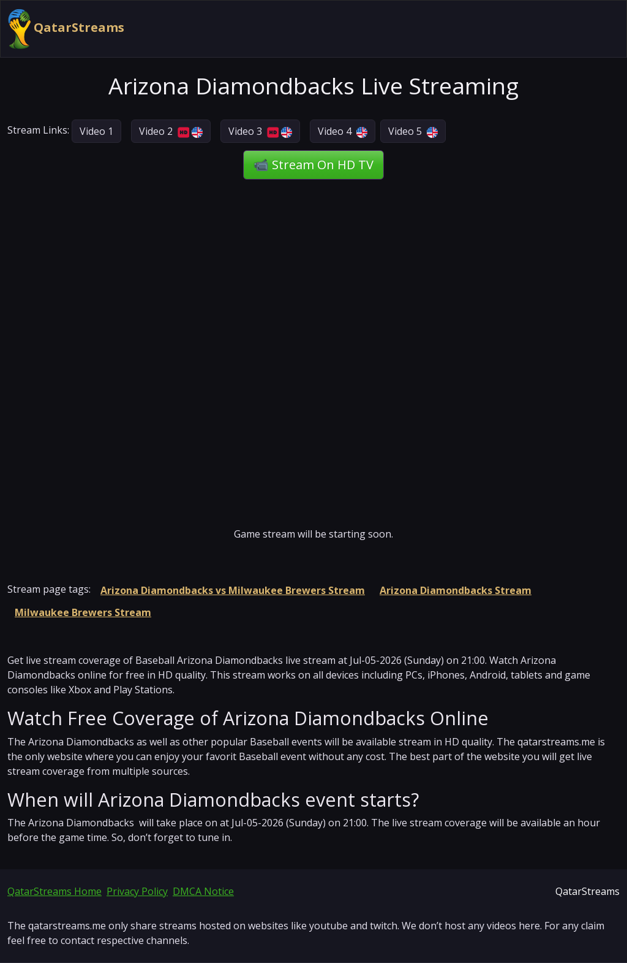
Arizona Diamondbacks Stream (455, 590)
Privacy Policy (137, 891)
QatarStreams (66, 29)
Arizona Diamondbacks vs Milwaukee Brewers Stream (232, 590)
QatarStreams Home (54, 891)
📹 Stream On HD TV (313, 164)
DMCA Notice (203, 891)
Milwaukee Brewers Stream (83, 612)
